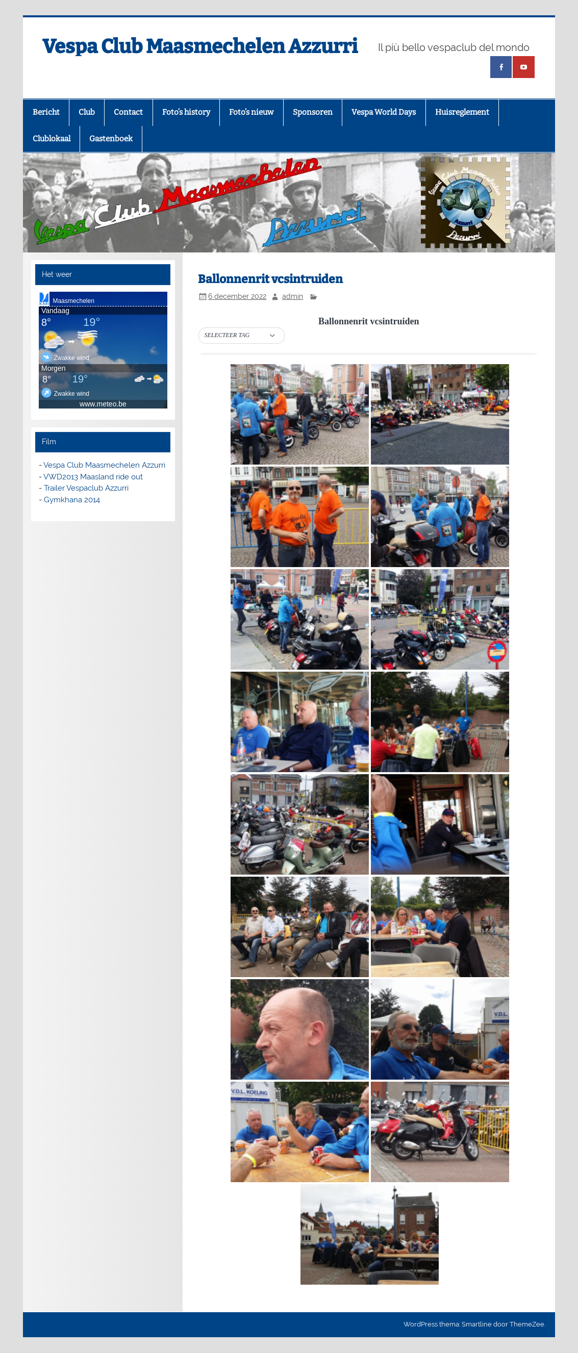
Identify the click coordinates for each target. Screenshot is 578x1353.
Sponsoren (313, 112)
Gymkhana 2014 (72, 499)
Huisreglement (462, 112)
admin (292, 296)
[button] (241, 335)
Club (87, 112)
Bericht (46, 112)
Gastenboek (111, 138)
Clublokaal (51, 138)
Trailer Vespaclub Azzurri (86, 488)
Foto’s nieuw (251, 112)
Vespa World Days (383, 112)
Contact (128, 112)
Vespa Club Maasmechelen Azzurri (200, 46)
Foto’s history (186, 112)
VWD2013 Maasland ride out (93, 476)
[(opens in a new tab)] (501, 67)
